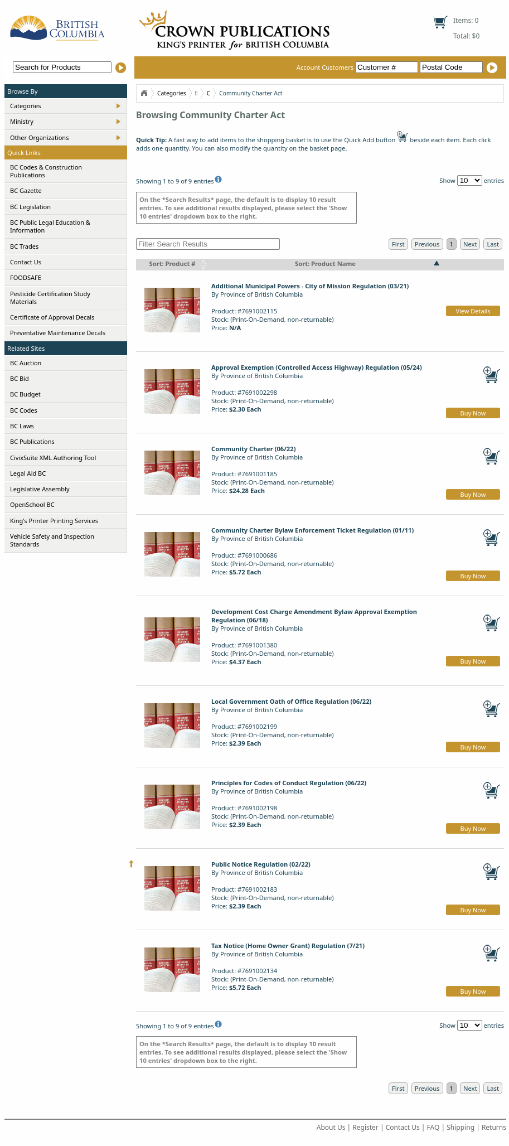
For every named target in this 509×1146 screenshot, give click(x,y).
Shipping (460, 1127)
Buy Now (473, 413)
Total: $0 (466, 36)
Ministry (21, 121)
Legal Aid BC (28, 473)
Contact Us (25, 262)
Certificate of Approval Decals (52, 317)
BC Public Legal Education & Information (50, 226)
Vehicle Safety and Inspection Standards (52, 540)
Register (365, 1127)
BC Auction (25, 363)
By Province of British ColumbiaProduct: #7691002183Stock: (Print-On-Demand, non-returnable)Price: (272, 885)
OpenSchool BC (32, 504)
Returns (494, 1127)
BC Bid (19, 378)
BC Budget (25, 394)
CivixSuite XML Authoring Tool (53, 457)
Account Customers (358, 67)
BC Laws (22, 426)
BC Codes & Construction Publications (46, 171)
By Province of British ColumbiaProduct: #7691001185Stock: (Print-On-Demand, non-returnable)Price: (272, 469)
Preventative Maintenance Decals (57, 332)
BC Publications (32, 441)
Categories (25, 105)
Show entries (471, 180)
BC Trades (24, 246)
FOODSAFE (25, 277)
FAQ (433, 1127)
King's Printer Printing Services (54, 520)
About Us (331, 1127)
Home (143, 93)
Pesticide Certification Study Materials (50, 297)
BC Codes (23, 410)
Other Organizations (39, 137)
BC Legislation (30, 206)
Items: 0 (465, 20)
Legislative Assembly (40, 489)
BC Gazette (26, 190)
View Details (472, 311)
